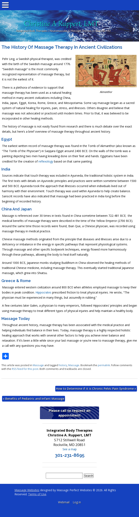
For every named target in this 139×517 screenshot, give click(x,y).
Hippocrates (43, 292)
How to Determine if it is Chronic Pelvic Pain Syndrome (96, 389)
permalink (104, 365)
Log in (77, 502)
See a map (70, 449)
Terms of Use (37, 494)
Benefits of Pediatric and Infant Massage (33, 399)
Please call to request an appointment (69, 413)
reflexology (46, 161)
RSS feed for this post (25, 369)
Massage (38, 365)
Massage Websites (26, 490)
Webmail (64, 502)
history (63, 365)
